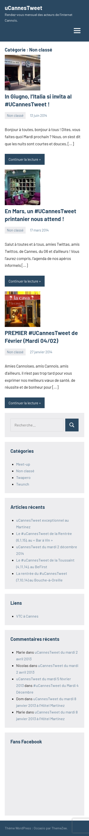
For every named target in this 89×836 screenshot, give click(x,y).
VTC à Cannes (27, 616)
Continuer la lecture (23, 159)
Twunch (22, 484)
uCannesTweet (23, 7)
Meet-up (23, 464)
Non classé (15, 115)
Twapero (23, 477)
